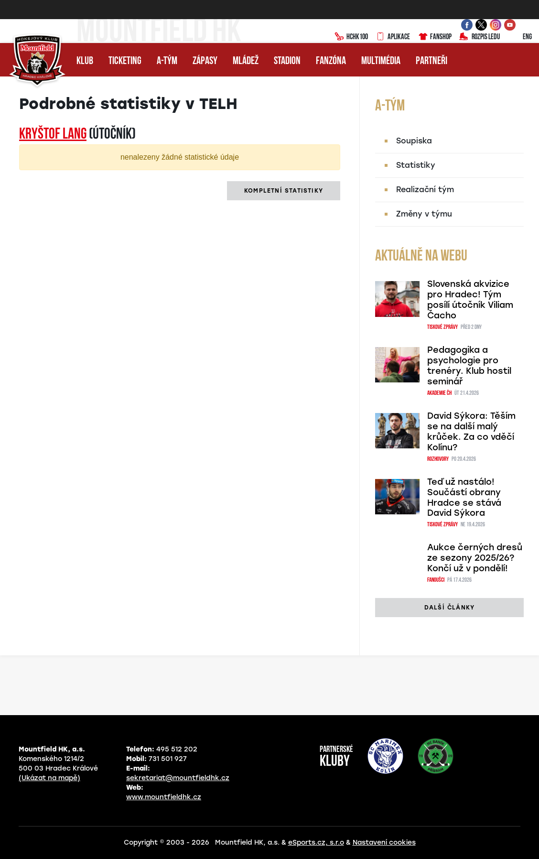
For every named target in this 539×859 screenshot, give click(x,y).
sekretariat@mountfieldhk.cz (177, 778)
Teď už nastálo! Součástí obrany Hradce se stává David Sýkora (464, 498)
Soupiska (414, 140)
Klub (84, 61)
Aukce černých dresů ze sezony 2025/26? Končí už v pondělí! (474, 558)
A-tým (167, 61)
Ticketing (124, 61)
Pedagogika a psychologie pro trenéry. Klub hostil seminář (469, 366)
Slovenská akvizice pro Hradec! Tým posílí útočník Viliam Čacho (470, 300)
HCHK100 (351, 37)
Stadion (287, 61)
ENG (519, 37)
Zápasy (205, 61)
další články (449, 607)
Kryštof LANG (52, 134)
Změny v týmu (424, 213)
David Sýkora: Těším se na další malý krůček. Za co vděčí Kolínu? (471, 432)
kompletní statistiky (283, 190)
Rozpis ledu (479, 37)
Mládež (246, 61)
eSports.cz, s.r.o (316, 842)
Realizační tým (425, 189)
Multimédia (380, 61)
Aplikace (393, 37)
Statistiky (415, 165)
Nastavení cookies (384, 842)
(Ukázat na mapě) (49, 778)
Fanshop (435, 37)
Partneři (431, 61)
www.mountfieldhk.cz (163, 797)
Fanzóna (331, 61)
